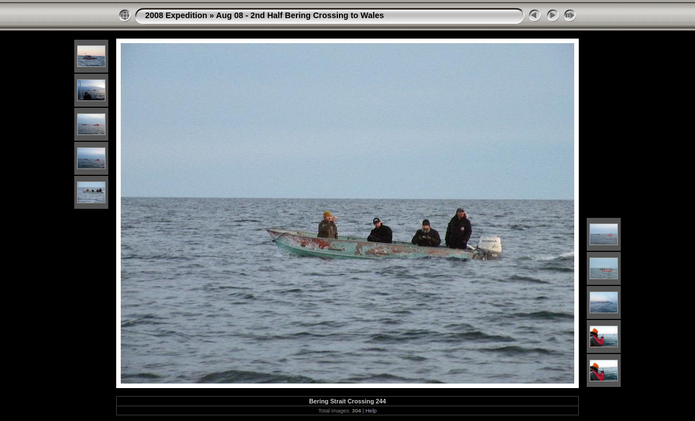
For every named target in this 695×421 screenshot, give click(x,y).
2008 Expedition (176, 15)
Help (371, 410)
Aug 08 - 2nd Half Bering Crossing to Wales (300, 15)
